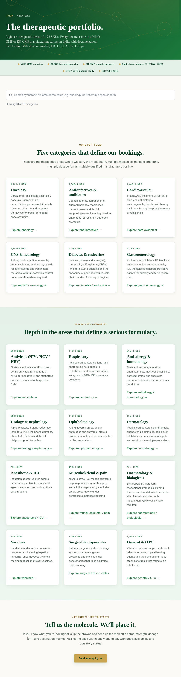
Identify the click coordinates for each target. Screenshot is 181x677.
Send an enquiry (90, 658)
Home (9, 16)
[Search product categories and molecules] (90, 95)
